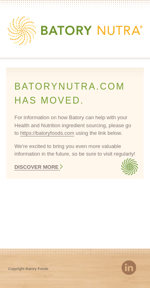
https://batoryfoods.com (47, 133)
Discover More (37, 167)
